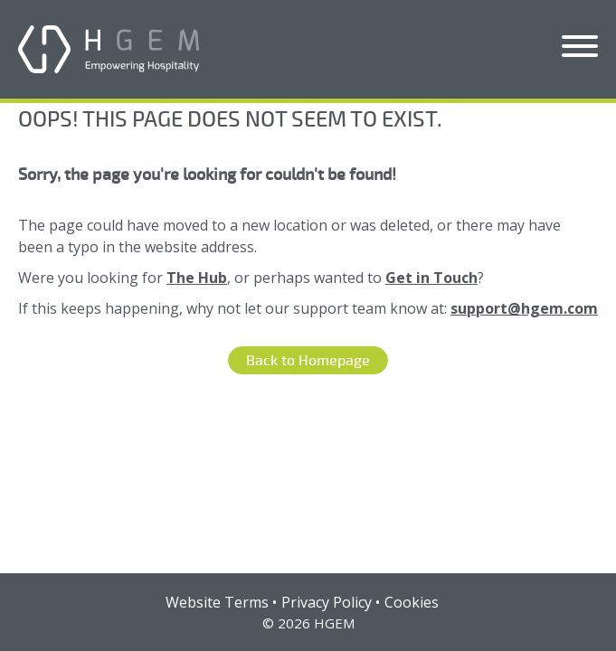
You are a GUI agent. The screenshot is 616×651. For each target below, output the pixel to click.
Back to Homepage (308, 361)
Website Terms (217, 602)
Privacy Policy (326, 602)
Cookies (411, 602)
